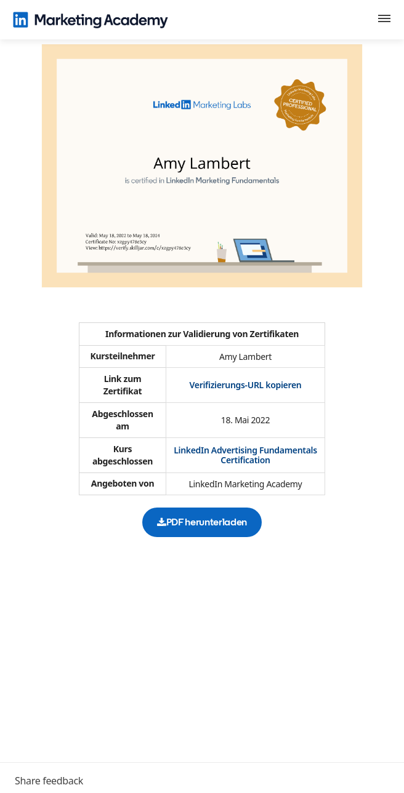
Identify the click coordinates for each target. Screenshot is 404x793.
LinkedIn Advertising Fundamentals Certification (245, 455)
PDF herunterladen (202, 522)
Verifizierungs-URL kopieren (246, 385)
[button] (384, 20)
